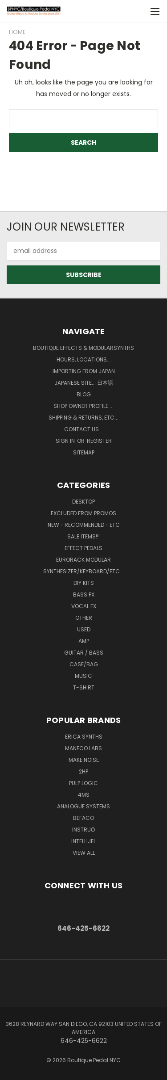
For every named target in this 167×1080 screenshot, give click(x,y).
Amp (83, 641)
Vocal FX (83, 606)
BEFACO (83, 818)
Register (99, 441)
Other (83, 618)
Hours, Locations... (84, 359)
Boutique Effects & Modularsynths (83, 348)
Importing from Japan (84, 371)
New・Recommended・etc (84, 525)
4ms (84, 794)
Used (83, 629)
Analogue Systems (83, 806)
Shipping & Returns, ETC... (83, 417)
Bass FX (83, 594)
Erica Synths (83, 736)
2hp (83, 771)
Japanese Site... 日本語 (83, 383)
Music (83, 676)
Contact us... (83, 429)
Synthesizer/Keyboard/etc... (83, 571)
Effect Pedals (83, 548)
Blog (84, 394)
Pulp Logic (83, 783)
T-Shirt (83, 687)
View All (84, 853)
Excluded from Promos (83, 513)
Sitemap (83, 452)
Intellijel (83, 841)
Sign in (66, 441)
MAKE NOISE (84, 760)
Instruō (83, 829)
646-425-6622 (83, 928)
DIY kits (83, 583)
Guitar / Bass (83, 652)
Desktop (83, 501)
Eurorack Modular (83, 559)
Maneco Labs (83, 748)
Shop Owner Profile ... (83, 406)
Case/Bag (83, 664)
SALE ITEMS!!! (83, 536)
